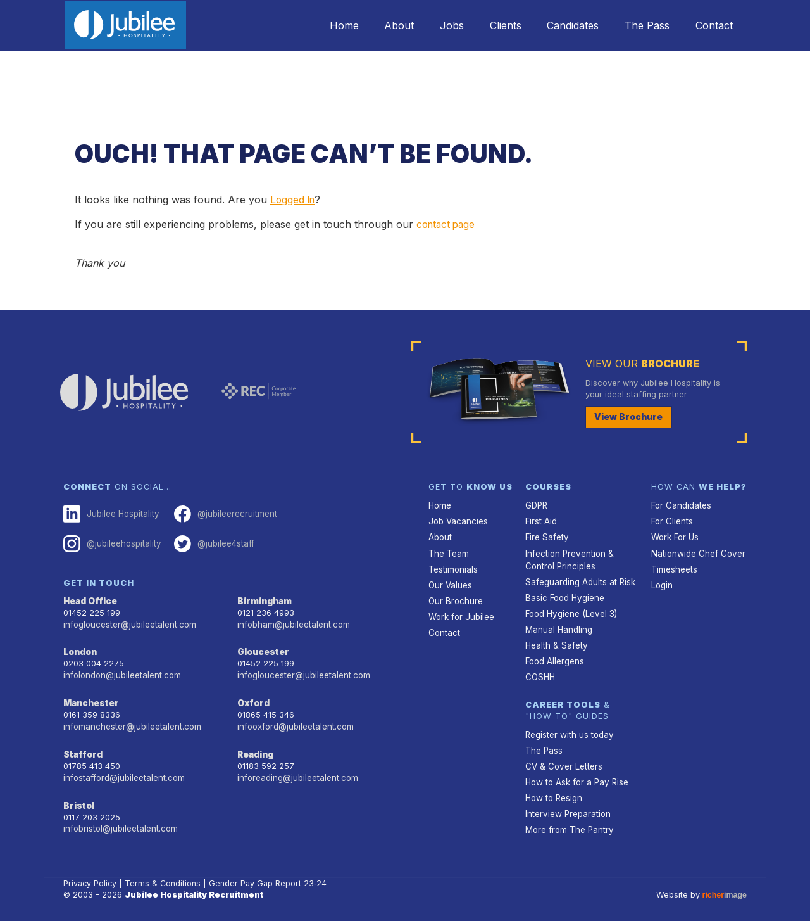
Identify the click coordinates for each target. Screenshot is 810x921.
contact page (447, 224)
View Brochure (626, 416)
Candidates (561, 25)
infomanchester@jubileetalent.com (130, 721)
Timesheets (674, 566)
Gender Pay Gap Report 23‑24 (270, 873)
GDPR (536, 505)
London (80, 648)
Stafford (82, 748)
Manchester (89, 698)
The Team (448, 551)
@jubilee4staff (211, 542)
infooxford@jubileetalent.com (294, 721)
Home (313, 25)
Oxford (253, 698)
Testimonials (452, 566)
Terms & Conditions (164, 873)
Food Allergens (554, 654)
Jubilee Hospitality (110, 513)
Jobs (431, 25)
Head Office (89, 599)
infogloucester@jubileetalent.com (128, 621)
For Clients (671, 520)
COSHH (539, 670)
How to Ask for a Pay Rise (576, 773)
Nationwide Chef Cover (696, 551)
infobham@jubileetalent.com (292, 621)
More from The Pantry (568, 819)
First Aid (541, 520)
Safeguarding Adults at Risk (579, 578)
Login (661, 582)
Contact (711, 25)
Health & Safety (555, 639)
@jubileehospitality (111, 542)
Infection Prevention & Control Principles (568, 557)
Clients (489, 25)
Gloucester (262, 648)
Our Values (449, 582)
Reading (255, 748)
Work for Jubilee (460, 612)
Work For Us (675, 535)
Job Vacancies (457, 520)
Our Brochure (454, 597)
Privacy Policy (90, 873)
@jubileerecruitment (221, 513)
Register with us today (568, 727)
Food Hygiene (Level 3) (570, 609)
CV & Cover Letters (563, 758)
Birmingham (263, 599)
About (374, 25)
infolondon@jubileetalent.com (120, 671)
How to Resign (553, 788)
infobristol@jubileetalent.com (119, 820)
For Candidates (680, 505)
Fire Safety (546, 535)
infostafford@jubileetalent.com (123, 771)
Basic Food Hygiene (563, 594)
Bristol (77, 798)
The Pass (640, 25)
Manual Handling (557, 624)
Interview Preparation (566, 804)
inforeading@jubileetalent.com (296, 771)
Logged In (294, 199)
